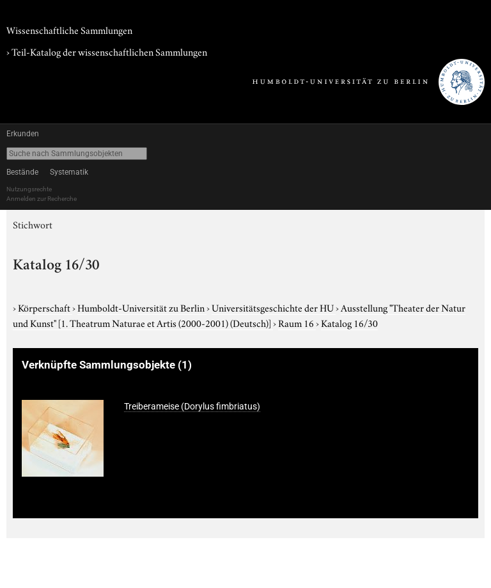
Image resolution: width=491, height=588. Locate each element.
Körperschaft (45, 307)
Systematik (69, 172)
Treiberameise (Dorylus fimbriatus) (192, 406)
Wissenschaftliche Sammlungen (69, 29)
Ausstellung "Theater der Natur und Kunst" (239, 315)
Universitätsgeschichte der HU (274, 307)
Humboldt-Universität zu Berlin (142, 307)
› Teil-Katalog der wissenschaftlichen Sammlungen (106, 51)
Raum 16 (297, 322)
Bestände (22, 172)
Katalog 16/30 (349, 322)
